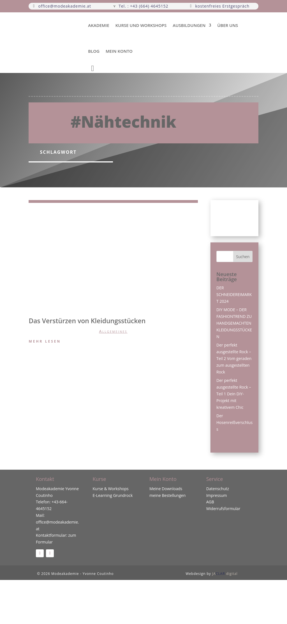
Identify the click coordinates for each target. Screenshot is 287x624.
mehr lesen (45, 341)
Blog (93, 51)
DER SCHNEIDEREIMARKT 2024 (234, 294)
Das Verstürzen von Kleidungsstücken (87, 320)
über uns (227, 25)
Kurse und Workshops (141, 25)
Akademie (98, 25)
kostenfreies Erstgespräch (222, 6)
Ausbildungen (189, 25)
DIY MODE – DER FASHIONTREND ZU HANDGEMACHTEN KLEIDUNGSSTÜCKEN (234, 323)
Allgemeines (113, 331)
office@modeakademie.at (64, 6)
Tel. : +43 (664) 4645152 (143, 6)
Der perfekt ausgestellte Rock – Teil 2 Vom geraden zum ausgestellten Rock (233, 358)
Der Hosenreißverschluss (234, 422)
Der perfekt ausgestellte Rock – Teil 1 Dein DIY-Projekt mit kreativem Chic (233, 394)
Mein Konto (119, 51)
